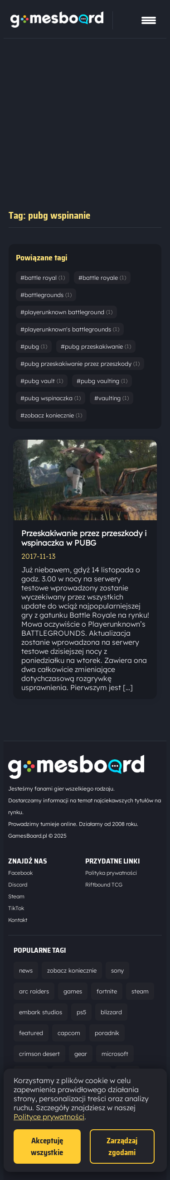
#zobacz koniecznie (51, 415)
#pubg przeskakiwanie (96, 346)
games (72, 991)
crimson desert (39, 1053)
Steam (16, 896)
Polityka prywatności (111, 872)
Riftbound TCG (103, 884)
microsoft (115, 1053)
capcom (69, 1032)
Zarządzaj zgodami (122, 1146)
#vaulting (111, 398)
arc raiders (34, 991)
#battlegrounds (46, 294)
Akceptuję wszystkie (47, 1146)
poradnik (107, 1032)
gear (80, 1053)
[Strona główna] (56, 24)
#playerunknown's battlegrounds (69, 329)
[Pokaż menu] (149, 20)
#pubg (33, 346)
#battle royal (42, 277)
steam (140, 991)
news (26, 970)
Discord (17, 884)
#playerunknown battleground (66, 312)
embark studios (40, 1012)
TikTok (16, 908)
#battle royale (102, 277)
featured (31, 1032)
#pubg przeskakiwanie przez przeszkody (80, 363)
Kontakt (17, 919)
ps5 (81, 1012)
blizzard (111, 1012)
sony (117, 970)
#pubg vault (41, 380)
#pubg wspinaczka (50, 398)
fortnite (107, 991)
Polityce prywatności (49, 1116)
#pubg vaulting (102, 380)
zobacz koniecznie (72, 970)
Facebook (20, 872)
